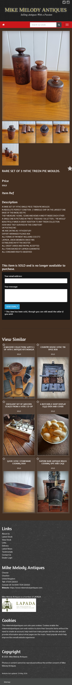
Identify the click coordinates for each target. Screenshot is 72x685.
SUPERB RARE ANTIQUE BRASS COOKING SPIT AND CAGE (23, 463)
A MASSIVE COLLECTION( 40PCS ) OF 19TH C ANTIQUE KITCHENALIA (19, 348)
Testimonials (7, 552)
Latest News (7, 549)
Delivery (5, 546)
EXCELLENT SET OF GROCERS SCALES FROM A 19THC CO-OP (48, 404)
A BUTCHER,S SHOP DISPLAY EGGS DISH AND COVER (23, 406)
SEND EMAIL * (12, 307)
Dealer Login (7, 558)
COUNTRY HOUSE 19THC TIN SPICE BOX (52, 348)
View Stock (6, 540)
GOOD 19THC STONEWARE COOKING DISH (48, 461)
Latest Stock (7, 537)
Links (4, 543)
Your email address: (13, 276)
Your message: (11, 287)
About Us (6, 534)
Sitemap (7, 682)
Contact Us (6, 555)
